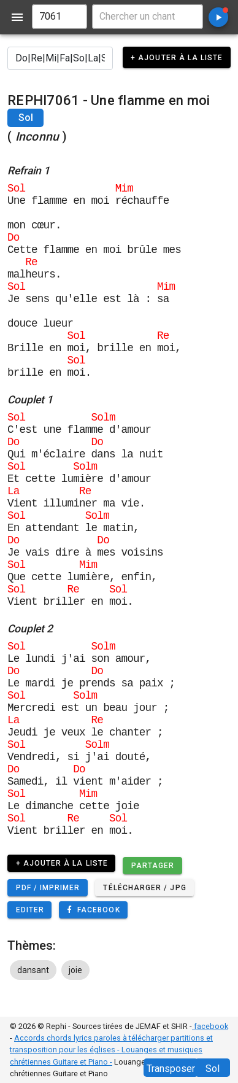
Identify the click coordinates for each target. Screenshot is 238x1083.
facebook (210, 1026)
